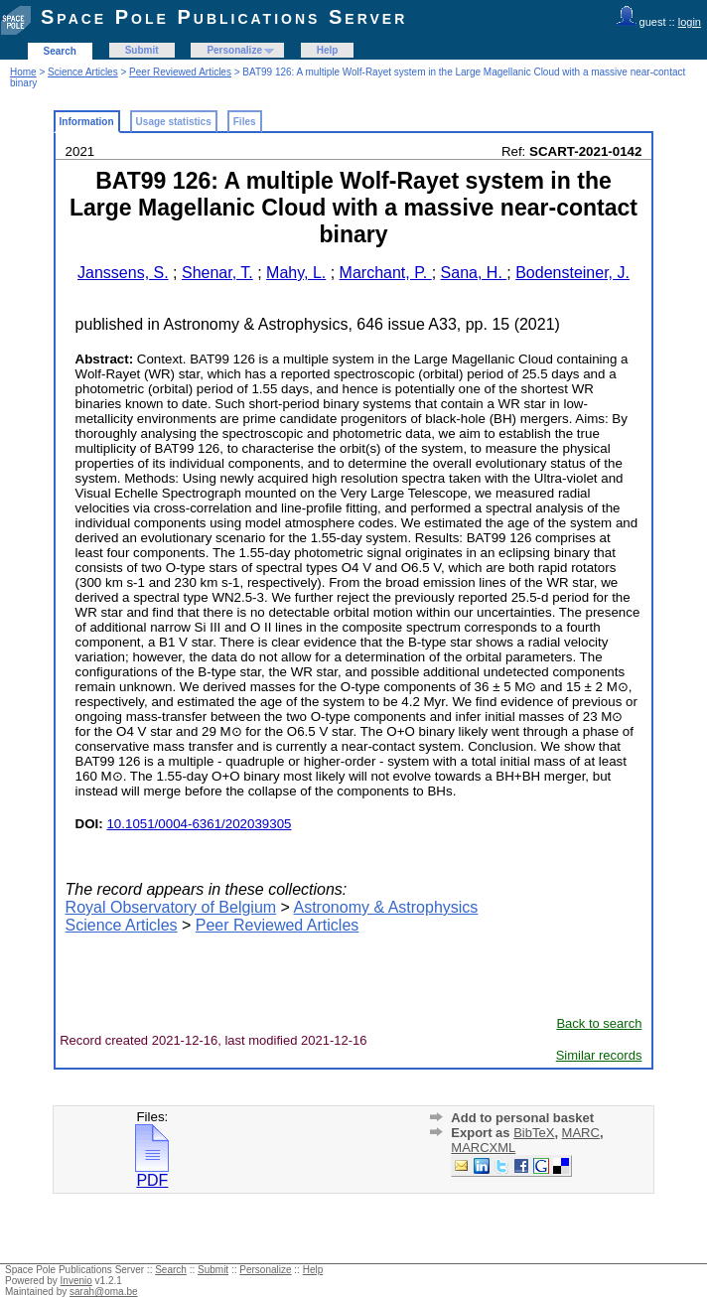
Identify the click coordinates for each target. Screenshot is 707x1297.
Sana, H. (474, 272)
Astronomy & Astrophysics (385, 907)
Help (328, 50)
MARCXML (483, 1147)
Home (23, 72)
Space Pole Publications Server (224, 17)
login (689, 22)
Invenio (76, 1280)
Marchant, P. (386, 272)
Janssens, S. (123, 272)
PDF (152, 1173)
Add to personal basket (522, 1117)
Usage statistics (174, 121)
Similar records (599, 1055)
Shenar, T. (217, 272)
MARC (581, 1132)
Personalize (234, 50)
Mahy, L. (296, 272)
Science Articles (83, 72)
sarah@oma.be (104, 1291)
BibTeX (533, 1132)
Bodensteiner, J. (572, 272)
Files (244, 121)
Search (60, 51)
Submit (142, 50)
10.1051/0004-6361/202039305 (198, 823)
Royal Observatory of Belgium (171, 907)
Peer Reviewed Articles (180, 72)
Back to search (598, 1023)
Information (87, 121)
